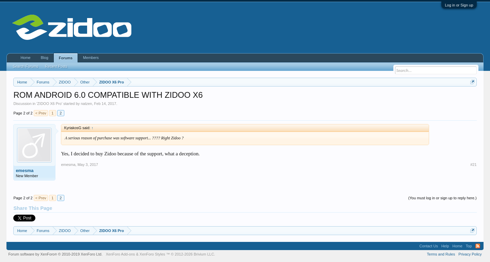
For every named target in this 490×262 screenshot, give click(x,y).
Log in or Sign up (459, 5)
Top (469, 246)
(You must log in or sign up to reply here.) (442, 198)
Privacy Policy (469, 254)
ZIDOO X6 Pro (49, 104)
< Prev (40, 113)
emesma (24, 170)
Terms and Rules (441, 254)
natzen (86, 104)
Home (25, 58)
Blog (44, 58)
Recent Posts (56, 66)
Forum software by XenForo (55, 254)
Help (445, 246)
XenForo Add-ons (120, 254)
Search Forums (25, 66)
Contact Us (428, 246)
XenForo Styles (152, 254)
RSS (477, 246)
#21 (473, 165)
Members (91, 58)
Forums (65, 58)
